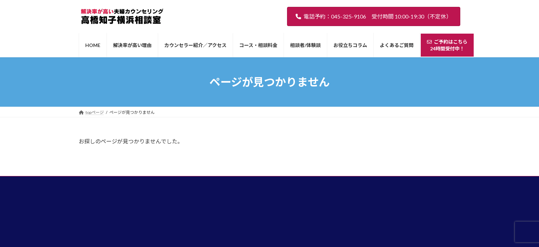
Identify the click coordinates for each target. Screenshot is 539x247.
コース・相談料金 (253, 186)
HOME (106, 186)
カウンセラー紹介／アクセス (197, 186)
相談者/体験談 (296, 186)
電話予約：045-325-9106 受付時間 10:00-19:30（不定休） (374, 16)
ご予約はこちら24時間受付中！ (422, 184)
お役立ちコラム (335, 186)
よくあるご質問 (377, 186)
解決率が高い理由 (141, 186)
